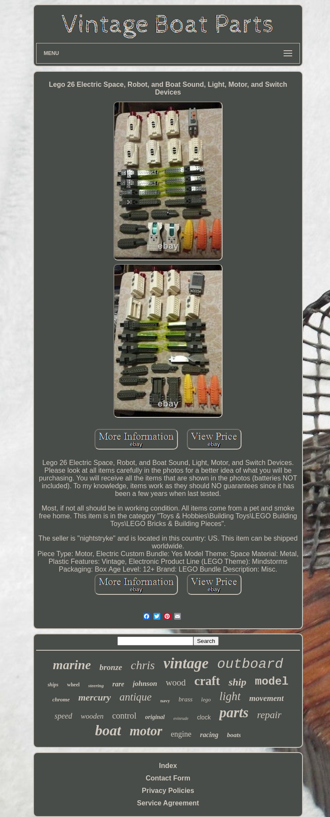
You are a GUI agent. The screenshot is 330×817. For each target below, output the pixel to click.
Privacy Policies (168, 790)
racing (209, 734)
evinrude (181, 718)
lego (206, 699)
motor (146, 730)
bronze (110, 667)
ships (53, 685)
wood (176, 682)
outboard (250, 664)
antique (135, 697)
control (124, 715)
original (155, 717)
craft (207, 681)
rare (118, 684)
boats (234, 734)
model (271, 681)
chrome (61, 699)
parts (233, 712)
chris (143, 665)
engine (181, 734)
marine (72, 665)
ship (237, 682)
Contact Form (168, 778)
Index (168, 765)
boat (108, 730)
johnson (145, 683)
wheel (73, 685)
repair (269, 715)
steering (96, 685)
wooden (92, 716)
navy (165, 700)
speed (63, 716)
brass (186, 699)
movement (266, 698)
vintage (185, 663)
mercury (94, 697)
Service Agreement (168, 803)
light (230, 696)
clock (204, 717)
